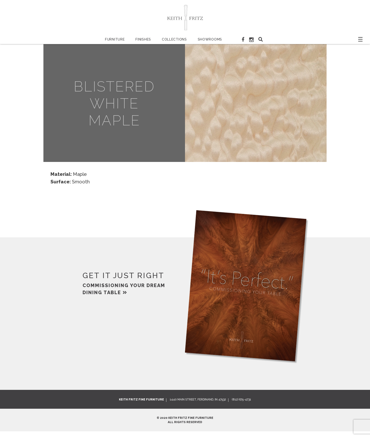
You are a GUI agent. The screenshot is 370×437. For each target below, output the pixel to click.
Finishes (143, 39)
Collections (174, 39)
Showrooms (210, 39)
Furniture (115, 39)
